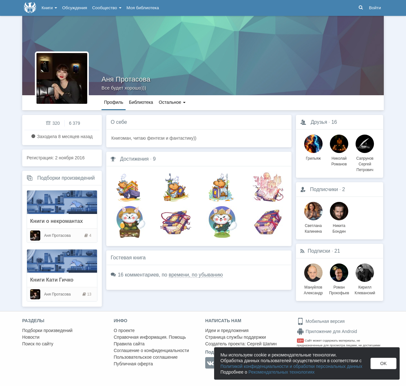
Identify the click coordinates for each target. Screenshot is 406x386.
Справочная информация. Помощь (150, 337)
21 (337, 251)
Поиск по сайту (37, 343)
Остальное (172, 102)
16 (334, 122)
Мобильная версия (321, 321)
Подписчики (324, 189)
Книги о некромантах (56, 221)
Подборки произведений (66, 178)
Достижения (134, 159)
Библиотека (141, 102)
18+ (300, 340)
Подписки (319, 251)
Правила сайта (129, 343)
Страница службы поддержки (235, 337)
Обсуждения (74, 7)
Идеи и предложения (227, 330)
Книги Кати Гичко (52, 280)
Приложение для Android (327, 331)
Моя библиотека (143, 7)
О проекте (124, 330)
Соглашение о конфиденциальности (151, 350)
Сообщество (106, 7)
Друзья (319, 122)
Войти (375, 7)
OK (383, 363)
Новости (30, 337)
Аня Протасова (126, 79)
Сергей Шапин (262, 343)
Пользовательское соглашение (146, 357)
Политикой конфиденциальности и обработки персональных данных (291, 366)
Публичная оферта (133, 363)
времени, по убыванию (196, 274)
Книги (49, 7)
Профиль (113, 102)
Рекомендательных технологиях (281, 372)
